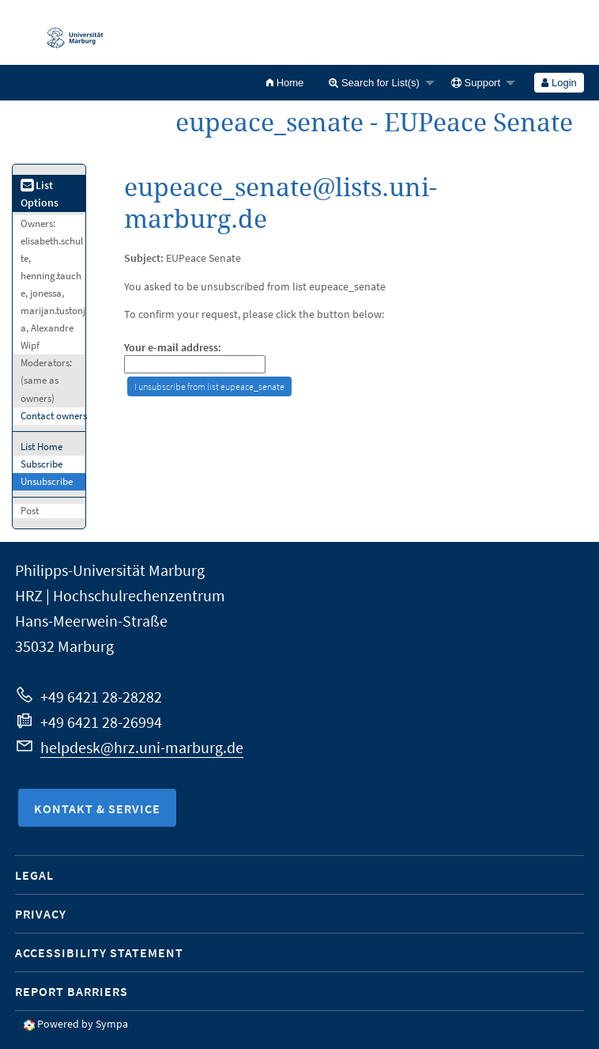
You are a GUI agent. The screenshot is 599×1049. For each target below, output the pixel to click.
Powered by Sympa (82, 1024)
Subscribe (41, 464)
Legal (34, 875)
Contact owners (54, 415)
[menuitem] (285, 82)
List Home (41, 446)
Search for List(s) (374, 83)
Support (475, 83)
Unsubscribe (47, 481)
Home (284, 83)
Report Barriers (71, 991)
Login (558, 83)
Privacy (40, 914)
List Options (39, 194)
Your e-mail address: (172, 347)
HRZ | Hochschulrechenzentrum (120, 595)
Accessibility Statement (99, 952)
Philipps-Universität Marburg (110, 570)
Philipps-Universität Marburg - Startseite (67, 32)
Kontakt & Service (97, 808)
